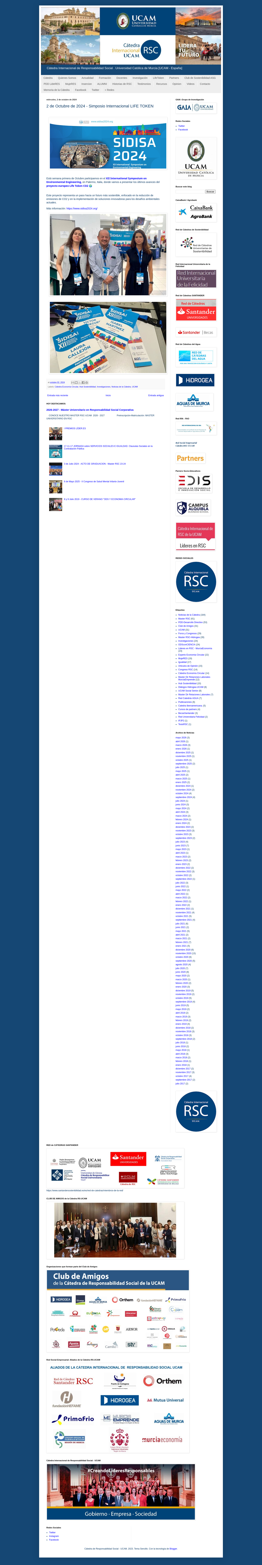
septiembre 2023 (184, 838)
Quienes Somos (67, 77)
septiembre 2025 (184, 763)
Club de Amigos (186, 626)
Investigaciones (103, 387)
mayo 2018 (181, 1050)
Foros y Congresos (187, 633)
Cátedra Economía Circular (66, 387)
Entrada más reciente (57, 395)
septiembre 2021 (184, 920)
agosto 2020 (182, 964)
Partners (174, 77)
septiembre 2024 (184, 797)
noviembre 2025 (183, 756)
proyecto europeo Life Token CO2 (67, 186)
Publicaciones (185, 702)
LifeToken (158, 77)
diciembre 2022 (183, 868)
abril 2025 (180, 775)
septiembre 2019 (184, 1001)
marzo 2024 (181, 816)
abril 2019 (180, 1013)
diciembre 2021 (183, 908)
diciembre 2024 (183, 786)
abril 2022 (180, 894)
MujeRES (70, 83)
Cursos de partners (187, 709)
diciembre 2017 (183, 1068)
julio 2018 (180, 1042)
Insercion (87, 83)
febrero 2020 (182, 983)
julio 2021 (180, 923)
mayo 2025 (181, 771)
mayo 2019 (181, 1009)
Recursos (161, 83)
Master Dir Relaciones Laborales (194, 694)
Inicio (108, 395)
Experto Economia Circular (191, 655)
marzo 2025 (181, 778)
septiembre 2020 (184, 961)
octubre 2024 (182, 793)
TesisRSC (183, 724)
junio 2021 (181, 927)
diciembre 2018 (183, 1028)
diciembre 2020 (183, 949)
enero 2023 (181, 864)
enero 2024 (181, 823)
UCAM (135, 387)
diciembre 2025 (183, 752)
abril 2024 (180, 812)
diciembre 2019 (183, 990)
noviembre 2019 (183, 994)
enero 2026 (181, 748)
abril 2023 (180, 853)
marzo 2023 (181, 856)
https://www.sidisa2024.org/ (81, 208)
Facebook (80, 89)
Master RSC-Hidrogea (189, 637)
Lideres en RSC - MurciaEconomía (195, 648)
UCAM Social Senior (188, 690)
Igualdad (182, 662)
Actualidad (87, 77)
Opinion (176, 83)
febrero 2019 (182, 1020)
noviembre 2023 (183, 830)
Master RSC (184, 618)
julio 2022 (180, 883)
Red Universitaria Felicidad (191, 717)
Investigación (140, 77)
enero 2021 (181, 946)
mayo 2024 (181, 808)
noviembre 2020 (183, 953)
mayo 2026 (181, 737)
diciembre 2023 (183, 827)
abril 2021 (180, 935)
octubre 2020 (182, 957)
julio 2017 (180, 1083)
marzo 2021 (181, 938)
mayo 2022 (181, 890)
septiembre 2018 (184, 1039)
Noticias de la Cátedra (121, 387)
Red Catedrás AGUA (188, 698)
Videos (190, 83)
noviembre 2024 (183, 790)
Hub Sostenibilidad (87, 387)
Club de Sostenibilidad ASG (200, 77)
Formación (105, 77)
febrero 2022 (182, 901)
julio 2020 (180, 968)
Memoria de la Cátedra (57, 89)
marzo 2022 (181, 897)
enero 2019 (181, 1024)
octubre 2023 (182, 834)
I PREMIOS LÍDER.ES (75, 428)
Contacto (205, 83)
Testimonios (144, 83)
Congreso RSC (185, 669)
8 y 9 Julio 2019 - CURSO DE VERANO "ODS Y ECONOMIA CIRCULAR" (100, 499)
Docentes (121, 77)
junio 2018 (181, 1046)
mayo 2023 (181, 849)
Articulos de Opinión (188, 666)
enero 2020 (181, 987)
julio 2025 (180, 767)
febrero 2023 (182, 860)
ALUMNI (102, 83)
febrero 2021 (182, 942)
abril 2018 (180, 1054)
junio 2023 (181, 845)
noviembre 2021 (183, 912)
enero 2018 (181, 1065)
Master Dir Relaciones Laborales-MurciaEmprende (194, 678)
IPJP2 (181, 720)
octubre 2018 (182, 1035)
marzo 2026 (181, 745)
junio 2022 (181, 886)
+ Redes (109, 89)
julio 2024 (180, 801)
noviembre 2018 (183, 1031)
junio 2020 (181, 972)
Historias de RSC (122, 83)
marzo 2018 (181, 1057)
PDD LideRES (52, 83)
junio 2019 (181, 1005)
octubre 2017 (182, 1076)
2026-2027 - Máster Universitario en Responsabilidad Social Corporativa (90, 409)
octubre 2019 (182, 998)
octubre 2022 (182, 875)
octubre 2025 (182, 760)
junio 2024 (181, 804)
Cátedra (48, 77)
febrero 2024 (182, 819)
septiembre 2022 (184, 879)
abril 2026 (180, 741)
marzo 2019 (181, 1016)
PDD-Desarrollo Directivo (190, 622)
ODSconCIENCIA (186, 644)
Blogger (173, 1548)
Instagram (54, 1536)
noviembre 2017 (183, 1072)
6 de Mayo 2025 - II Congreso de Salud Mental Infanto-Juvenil (94, 481)
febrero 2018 (182, 1061)
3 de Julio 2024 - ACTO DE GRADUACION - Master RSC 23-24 (95, 464)
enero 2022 (181, 905)
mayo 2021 (181, 931)
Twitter (95, 89)
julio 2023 (180, 842)
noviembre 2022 (183, 871)
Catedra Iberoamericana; (190, 705)
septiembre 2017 (184, 1080)
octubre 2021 (182, 916)
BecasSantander (186, 713)
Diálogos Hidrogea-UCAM (190, 687)
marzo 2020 (181, 979)
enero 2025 (181, 782)
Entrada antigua (156, 395)
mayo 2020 (181, 975)
